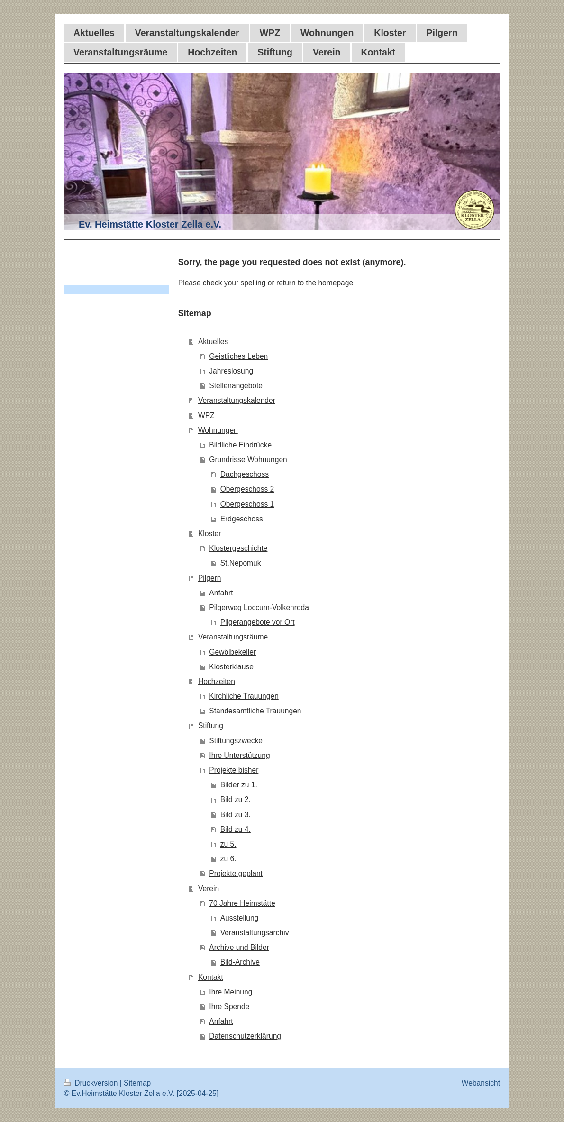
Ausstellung (239, 918)
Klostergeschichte (238, 548)
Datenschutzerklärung (245, 1036)
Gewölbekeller (232, 652)
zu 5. (228, 844)
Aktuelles (213, 342)
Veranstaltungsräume (233, 637)
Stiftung (210, 725)
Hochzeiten (216, 681)
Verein (208, 889)
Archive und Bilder (239, 947)
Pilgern (209, 578)
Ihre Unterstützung (239, 755)
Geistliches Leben (238, 356)
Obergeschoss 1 (247, 504)
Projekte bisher (233, 770)
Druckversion (92, 1083)
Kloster (209, 533)
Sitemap (137, 1083)
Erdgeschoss (241, 519)
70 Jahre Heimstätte (242, 903)
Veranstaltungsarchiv (254, 933)
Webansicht (481, 1083)
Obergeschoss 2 (247, 489)
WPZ (206, 415)
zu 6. (228, 859)
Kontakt (210, 977)
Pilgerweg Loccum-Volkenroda (259, 607)
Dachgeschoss (244, 474)
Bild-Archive (240, 962)
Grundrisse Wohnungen (248, 460)
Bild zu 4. (235, 829)
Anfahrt (221, 593)
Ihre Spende (229, 1007)
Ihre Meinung (230, 992)
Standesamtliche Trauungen (255, 711)
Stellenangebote (236, 386)
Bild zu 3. (235, 815)
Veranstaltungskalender (236, 400)
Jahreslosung (231, 371)
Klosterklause (231, 667)
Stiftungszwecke (236, 741)
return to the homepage (314, 283)
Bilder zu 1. (238, 785)
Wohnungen (218, 430)
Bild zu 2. (235, 799)
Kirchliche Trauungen (244, 696)
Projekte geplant (236, 873)
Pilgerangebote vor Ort (257, 622)
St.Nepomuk (240, 563)
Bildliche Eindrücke (240, 445)
